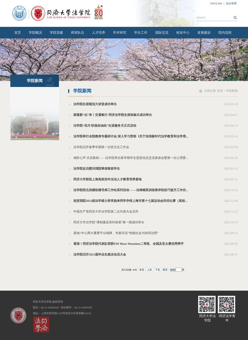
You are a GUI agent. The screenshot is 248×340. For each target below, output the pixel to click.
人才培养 (98, 32)
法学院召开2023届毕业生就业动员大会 (99, 254)
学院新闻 (232, 90)
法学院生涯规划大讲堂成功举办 (95, 104)
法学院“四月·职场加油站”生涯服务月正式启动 (104, 125)
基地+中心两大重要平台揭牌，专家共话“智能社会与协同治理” (116, 233)
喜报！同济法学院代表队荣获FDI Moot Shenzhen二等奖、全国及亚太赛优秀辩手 (128, 243)
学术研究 (119, 32)
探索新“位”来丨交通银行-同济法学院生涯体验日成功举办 (112, 115)
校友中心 (183, 32)
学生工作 (140, 32)
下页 (157, 269)
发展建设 (204, 32)
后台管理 (231, 3)
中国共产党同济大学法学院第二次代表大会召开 (105, 211)
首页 (17, 32)
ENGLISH (216, 3)
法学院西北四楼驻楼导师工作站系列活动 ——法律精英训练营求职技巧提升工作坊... (130, 190)
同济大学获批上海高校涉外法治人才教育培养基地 (107, 179)
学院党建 (56, 32)
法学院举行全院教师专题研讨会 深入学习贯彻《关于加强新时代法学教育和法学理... (130, 136)
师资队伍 (77, 32)
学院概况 (35, 32)
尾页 (165, 269)
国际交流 (161, 32)
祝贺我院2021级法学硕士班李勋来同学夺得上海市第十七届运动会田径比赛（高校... (130, 200)
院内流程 (225, 32)
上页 (149, 269)
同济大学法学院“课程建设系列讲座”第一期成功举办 (108, 222)
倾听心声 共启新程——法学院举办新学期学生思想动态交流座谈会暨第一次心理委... (130, 157)
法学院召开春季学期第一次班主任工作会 (101, 147)
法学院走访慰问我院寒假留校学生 (96, 168)
